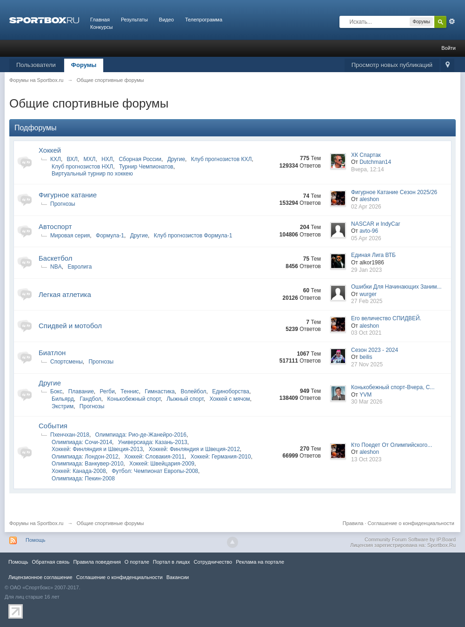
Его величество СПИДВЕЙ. (386, 318)
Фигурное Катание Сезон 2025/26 (394, 192)
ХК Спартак (366, 155)
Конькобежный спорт (134, 399)
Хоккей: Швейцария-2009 (161, 463)
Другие (176, 159)
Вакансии (177, 577)
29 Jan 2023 (366, 270)
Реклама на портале (260, 562)
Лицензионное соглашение (40, 577)
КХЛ (55, 159)
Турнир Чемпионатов (146, 166)
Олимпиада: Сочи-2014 (82, 442)
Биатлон (52, 353)
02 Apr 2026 (366, 206)
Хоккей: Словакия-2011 (154, 456)
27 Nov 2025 (367, 364)
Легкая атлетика (65, 294)
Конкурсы (101, 27)
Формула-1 (110, 235)
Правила (353, 523)
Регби (107, 391)
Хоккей (50, 150)
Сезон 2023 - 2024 (374, 350)
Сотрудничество (212, 562)
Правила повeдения (96, 562)
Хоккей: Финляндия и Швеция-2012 (194, 449)
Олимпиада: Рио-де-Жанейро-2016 (140, 434)
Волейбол (193, 391)
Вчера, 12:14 (367, 169)
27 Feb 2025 (366, 301)
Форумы (84, 64)
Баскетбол (56, 258)
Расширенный (452, 21)
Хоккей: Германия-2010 (221, 456)
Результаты (134, 19)
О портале (137, 562)
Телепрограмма (203, 19)
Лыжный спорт (185, 399)
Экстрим (62, 406)
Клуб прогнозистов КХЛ (221, 159)
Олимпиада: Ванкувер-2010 (87, 463)
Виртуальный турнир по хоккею (92, 173)
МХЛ (90, 159)
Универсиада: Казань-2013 (152, 442)
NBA (56, 266)
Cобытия (53, 426)
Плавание (81, 391)
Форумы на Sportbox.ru (36, 523)
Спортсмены (66, 361)
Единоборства (230, 391)
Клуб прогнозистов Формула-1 (193, 235)
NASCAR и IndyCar (375, 224)
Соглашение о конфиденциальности (411, 523)
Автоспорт (55, 226)
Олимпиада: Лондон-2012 (85, 456)
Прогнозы (62, 204)
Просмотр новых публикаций (392, 64)
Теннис (129, 391)
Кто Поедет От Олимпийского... (391, 445)
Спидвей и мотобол (70, 326)
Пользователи (36, 64)
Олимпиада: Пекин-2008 (83, 478)
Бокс (56, 391)
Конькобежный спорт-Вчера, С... (392, 387)
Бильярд (63, 399)
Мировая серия (70, 235)
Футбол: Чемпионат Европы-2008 (155, 471)
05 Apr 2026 (366, 238)
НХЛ (107, 159)
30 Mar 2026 (366, 401)
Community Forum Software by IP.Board (410, 539)
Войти (448, 48)
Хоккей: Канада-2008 (79, 471)
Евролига (79, 266)
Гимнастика (159, 391)
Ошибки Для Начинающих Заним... (396, 286)
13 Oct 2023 (366, 459)
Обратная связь (50, 562)
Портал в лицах (171, 562)
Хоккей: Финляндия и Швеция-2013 (97, 449)
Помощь (36, 540)
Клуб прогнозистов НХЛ (82, 166)
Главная (100, 19)
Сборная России (140, 159)
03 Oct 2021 (366, 333)
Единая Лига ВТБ (373, 255)
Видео (166, 19)
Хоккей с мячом (229, 399)
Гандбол (90, 399)
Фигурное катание (68, 195)
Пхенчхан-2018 (69, 434)
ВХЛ (72, 159)
